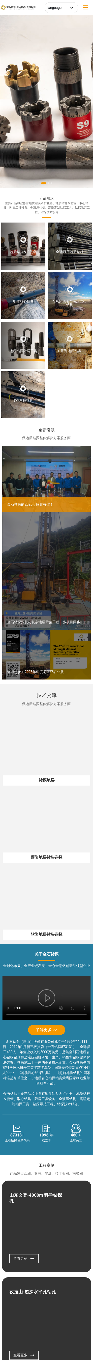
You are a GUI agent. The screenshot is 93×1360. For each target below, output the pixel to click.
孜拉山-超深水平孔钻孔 (32, 1291)
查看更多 (24, 1258)
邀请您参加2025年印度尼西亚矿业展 (35, 672)
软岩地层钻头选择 (46, 934)
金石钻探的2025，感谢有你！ (30, 504)
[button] (43, 183)
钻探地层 (47, 780)
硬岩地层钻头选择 (46, 857)
